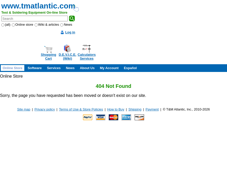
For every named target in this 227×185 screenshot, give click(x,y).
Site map (23, 109)
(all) (5, 24)
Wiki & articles (47, 24)
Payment (152, 109)
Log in (70, 32)
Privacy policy (45, 109)
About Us (87, 68)
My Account (109, 68)
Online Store (12, 68)
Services (54, 68)
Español (130, 68)
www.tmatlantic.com (38, 6)
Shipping (135, 109)
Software (35, 68)
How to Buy (115, 109)
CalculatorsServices (87, 56)
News (66, 24)
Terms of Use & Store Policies (81, 109)
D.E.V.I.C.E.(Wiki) (67, 56)
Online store (22, 24)
